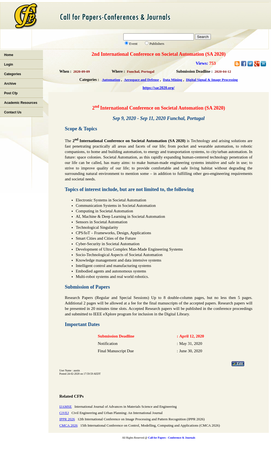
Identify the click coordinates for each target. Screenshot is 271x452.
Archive (10, 84)
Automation (111, 80)
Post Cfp (11, 93)
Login (8, 64)
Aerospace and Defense (141, 80)
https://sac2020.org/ (158, 88)
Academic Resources (20, 103)
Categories (12, 74)
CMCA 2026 (68, 425)
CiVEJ (64, 413)
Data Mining (172, 80)
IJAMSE (65, 406)
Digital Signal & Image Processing (212, 80)
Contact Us (12, 112)
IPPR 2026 (67, 419)
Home (8, 55)
